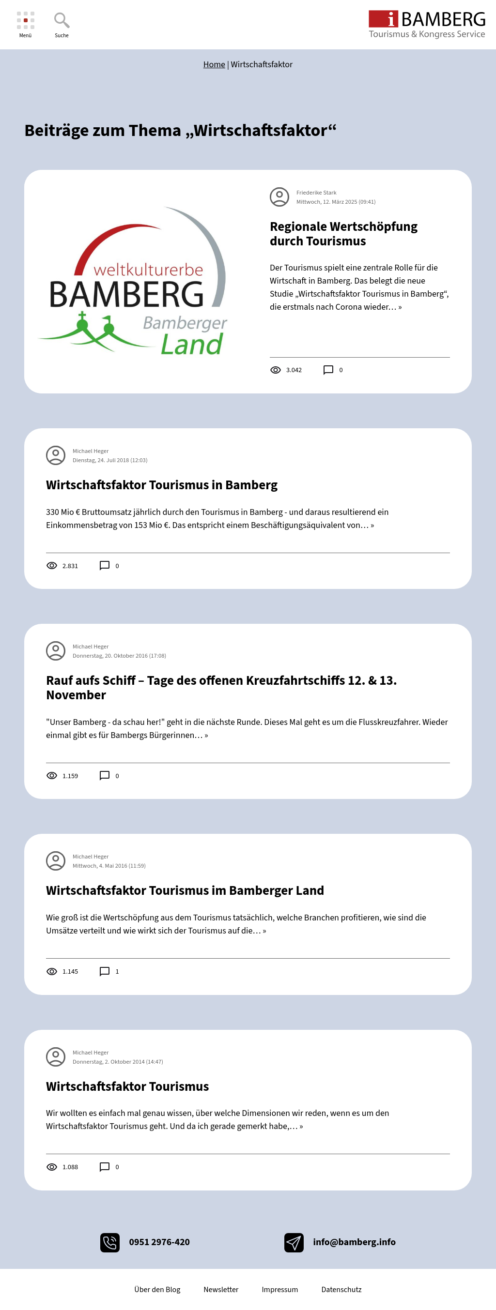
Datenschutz (341, 1289)
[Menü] (25, 25)
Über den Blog (157, 1289)
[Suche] (62, 25)
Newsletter (220, 1289)
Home (214, 65)
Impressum (280, 1289)
